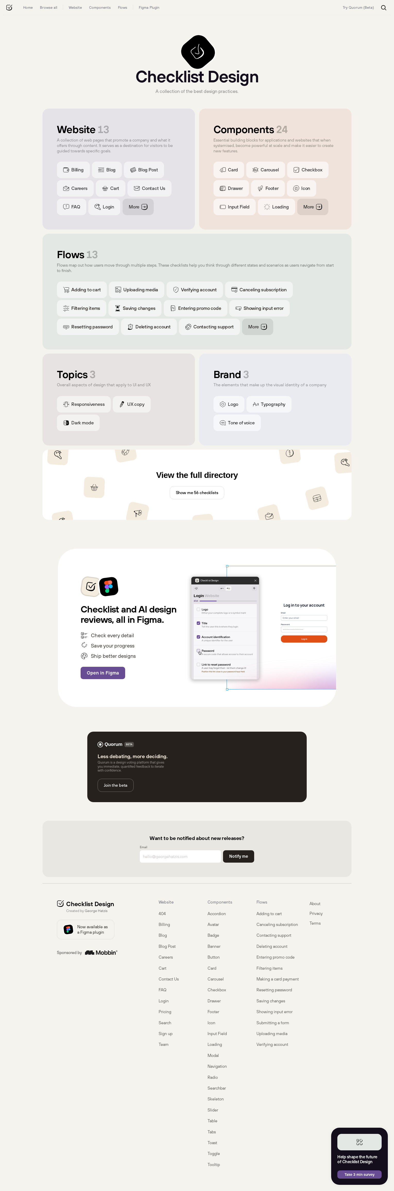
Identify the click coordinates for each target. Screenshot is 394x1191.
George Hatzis (96, 911)
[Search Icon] (384, 8)
